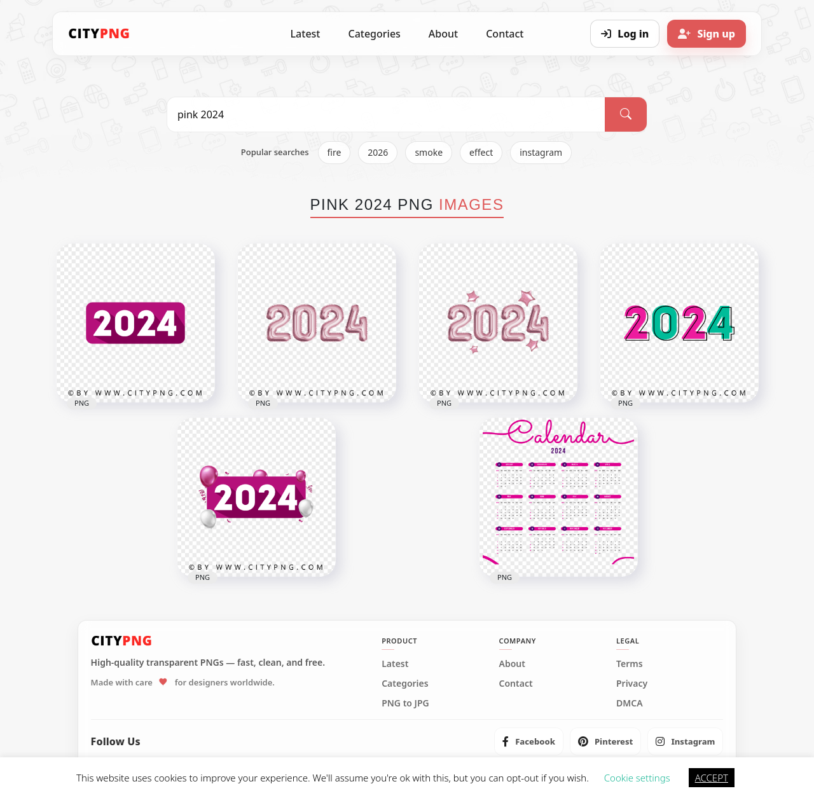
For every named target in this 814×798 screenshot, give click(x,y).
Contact (504, 34)
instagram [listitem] (541, 152)
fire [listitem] (334, 152)
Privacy (631, 683)
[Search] (626, 114)
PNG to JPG (405, 703)
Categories (374, 34)
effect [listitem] (481, 152)
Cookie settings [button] (637, 777)
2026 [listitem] (378, 152)
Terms (629, 664)
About (443, 34)
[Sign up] (706, 34)
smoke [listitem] (429, 152)
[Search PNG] (386, 114)
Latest (306, 34)
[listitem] (528, 741)
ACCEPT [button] (711, 777)
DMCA (629, 703)
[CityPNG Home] (99, 34)
